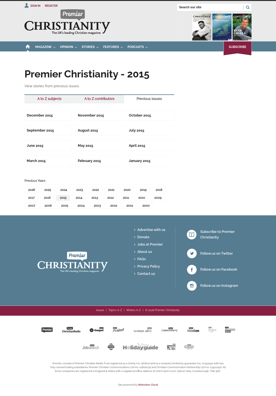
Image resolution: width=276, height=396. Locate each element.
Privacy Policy (148, 266)
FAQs (141, 259)
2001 (129, 205)
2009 (157, 198)
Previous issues (149, 99)
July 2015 (136, 130)
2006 (48, 205)
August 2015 (88, 130)
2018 (159, 190)
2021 (111, 190)
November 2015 (91, 115)
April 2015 (137, 145)
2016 (47, 198)
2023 (79, 190)
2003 (97, 205)
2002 (113, 205)
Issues (100, 310)
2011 (126, 198)
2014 (79, 198)
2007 (31, 205)
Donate (143, 237)
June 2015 (35, 145)
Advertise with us (151, 230)
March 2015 (36, 161)
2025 (47, 190)
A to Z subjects (49, 99)
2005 (64, 205)
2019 (143, 190)
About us (144, 252)
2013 (94, 198)
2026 (31, 190)
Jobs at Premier (150, 244)
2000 (146, 205)
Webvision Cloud (148, 384)
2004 (81, 205)
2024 (63, 190)
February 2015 (89, 161)
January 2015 (139, 161)
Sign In (35, 5)
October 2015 (140, 115)
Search (248, 7)
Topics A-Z (115, 310)
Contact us (146, 274)
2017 (31, 198)
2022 (95, 190)
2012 (110, 198)
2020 (127, 190)
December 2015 (40, 115)
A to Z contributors (99, 99)
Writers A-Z (133, 310)
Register (51, 5)
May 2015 (85, 145)
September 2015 (40, 130)
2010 (141, 198)
